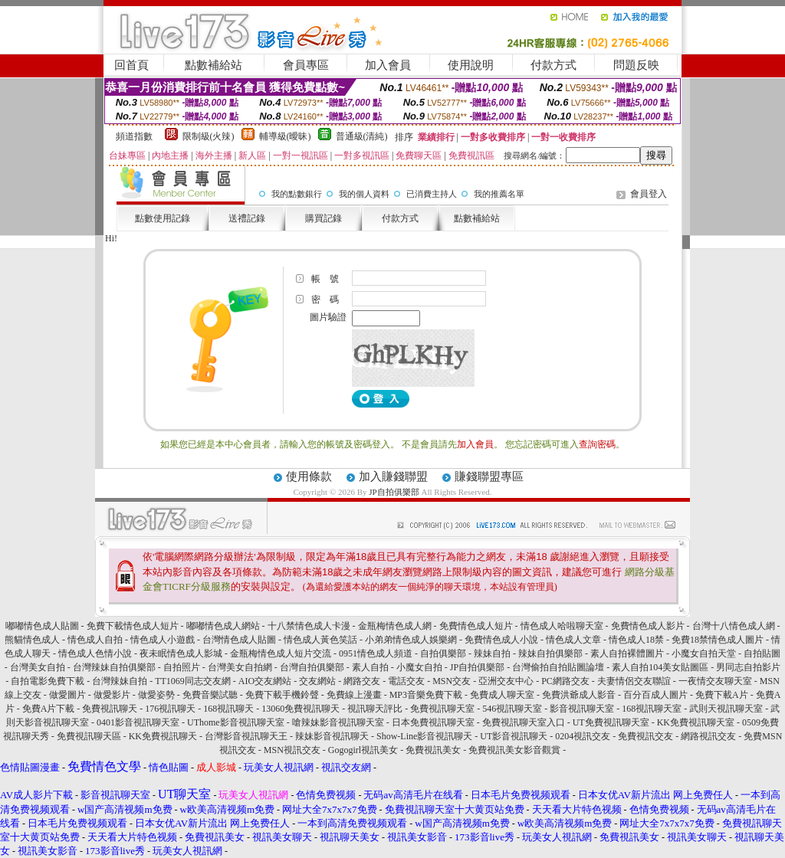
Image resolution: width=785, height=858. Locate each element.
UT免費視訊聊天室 (611, 722)
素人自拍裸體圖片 (627, 653)
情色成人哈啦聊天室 (562, 626)
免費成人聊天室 (502, 694)
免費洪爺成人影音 (579, 694)
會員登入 (648, 193)
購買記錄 (323, 218)
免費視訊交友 (645, 736)
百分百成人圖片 (655, 694)
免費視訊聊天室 (442, 708)
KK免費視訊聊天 (163, 736)
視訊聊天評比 (374, 708)
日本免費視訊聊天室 (433, 722)
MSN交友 (451, 681)
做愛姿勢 (156, 694)
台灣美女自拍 (37, 667)
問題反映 (636, 65)
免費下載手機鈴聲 (282, 694)
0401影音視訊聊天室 (138, 722)
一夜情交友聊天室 (715, 681)
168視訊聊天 (228, 708)
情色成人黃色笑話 (320, 639)
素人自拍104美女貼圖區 (660, 667)
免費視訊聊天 (109, 708)
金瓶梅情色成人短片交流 (280, 653)
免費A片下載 (48, 708)
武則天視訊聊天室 (726, 708)
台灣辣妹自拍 (119, 681)
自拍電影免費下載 (47, 681)
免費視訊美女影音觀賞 (514, 750)
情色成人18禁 (636, 639)
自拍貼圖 (762, 653)
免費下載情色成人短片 (133, 626)
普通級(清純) (362, 136)
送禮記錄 (246, 218)
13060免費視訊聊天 (300, 708)
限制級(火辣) (208, 136)
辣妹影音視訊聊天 (332, 736)
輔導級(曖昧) (285, 136)
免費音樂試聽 (210, 694)
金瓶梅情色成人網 (395, 626)
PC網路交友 (565, 681)
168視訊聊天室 (652, 708)
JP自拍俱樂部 (394, 491)
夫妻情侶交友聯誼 (634, 681)
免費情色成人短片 (476, 626)
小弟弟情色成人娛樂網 (411, 639)
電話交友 (406, 681)
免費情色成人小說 (501, 639)
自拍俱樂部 (443, 653)
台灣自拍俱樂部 (312, 667)
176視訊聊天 (170, 708)
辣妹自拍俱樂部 (550, 653)
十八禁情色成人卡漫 (309, 626)
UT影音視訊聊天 (513, 736)
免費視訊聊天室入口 (523, 722)
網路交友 (361, 681)
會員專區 (306, 65)
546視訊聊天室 (512, 708)
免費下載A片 (721, 694)
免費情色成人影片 (648, 626)
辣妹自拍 (492, 653)
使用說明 (471, 65)
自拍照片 (181, 667)
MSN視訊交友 (292, 750)
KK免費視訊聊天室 (695, 722)
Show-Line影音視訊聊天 (424, 736)
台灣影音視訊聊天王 (246, 736)
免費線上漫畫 (354, 694)
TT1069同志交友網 (193, 681)
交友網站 (317, 681)
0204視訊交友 (582, 736)
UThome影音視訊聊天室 (235, 722)
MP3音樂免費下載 (425, 694)
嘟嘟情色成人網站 (223, 626)
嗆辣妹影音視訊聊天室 (338, 722)
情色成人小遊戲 (162, 639)
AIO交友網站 (264, 681)
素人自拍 (370, 667)
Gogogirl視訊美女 (363, 750)
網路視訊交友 (708, 736)
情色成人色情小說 (95, 653)
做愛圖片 (67, 694)
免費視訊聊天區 (89, 736)
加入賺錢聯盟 (393, 476)
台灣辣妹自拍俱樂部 (114, 667)
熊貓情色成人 (32, 639)
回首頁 (131, 65)
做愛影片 (112, 694)
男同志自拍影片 (748, 667)
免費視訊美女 (433, 750)
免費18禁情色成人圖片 (718, 639)
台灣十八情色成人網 (733, 626)
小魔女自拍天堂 (704, 653)
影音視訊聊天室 (582, 708)
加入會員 (388, 65)
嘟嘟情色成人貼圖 (42, 626)
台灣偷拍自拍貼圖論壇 (558, 667)
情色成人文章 (573, 639)
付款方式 (553, 65)
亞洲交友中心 (506, 681)
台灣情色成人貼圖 (239, 639)
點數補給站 (213, 65)
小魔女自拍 (419, 667)
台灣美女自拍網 (240, 667)
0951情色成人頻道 (375, 653)
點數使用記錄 (162, 218)
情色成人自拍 (95, 639)
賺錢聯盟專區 (489, 476)
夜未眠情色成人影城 (181, 653)
